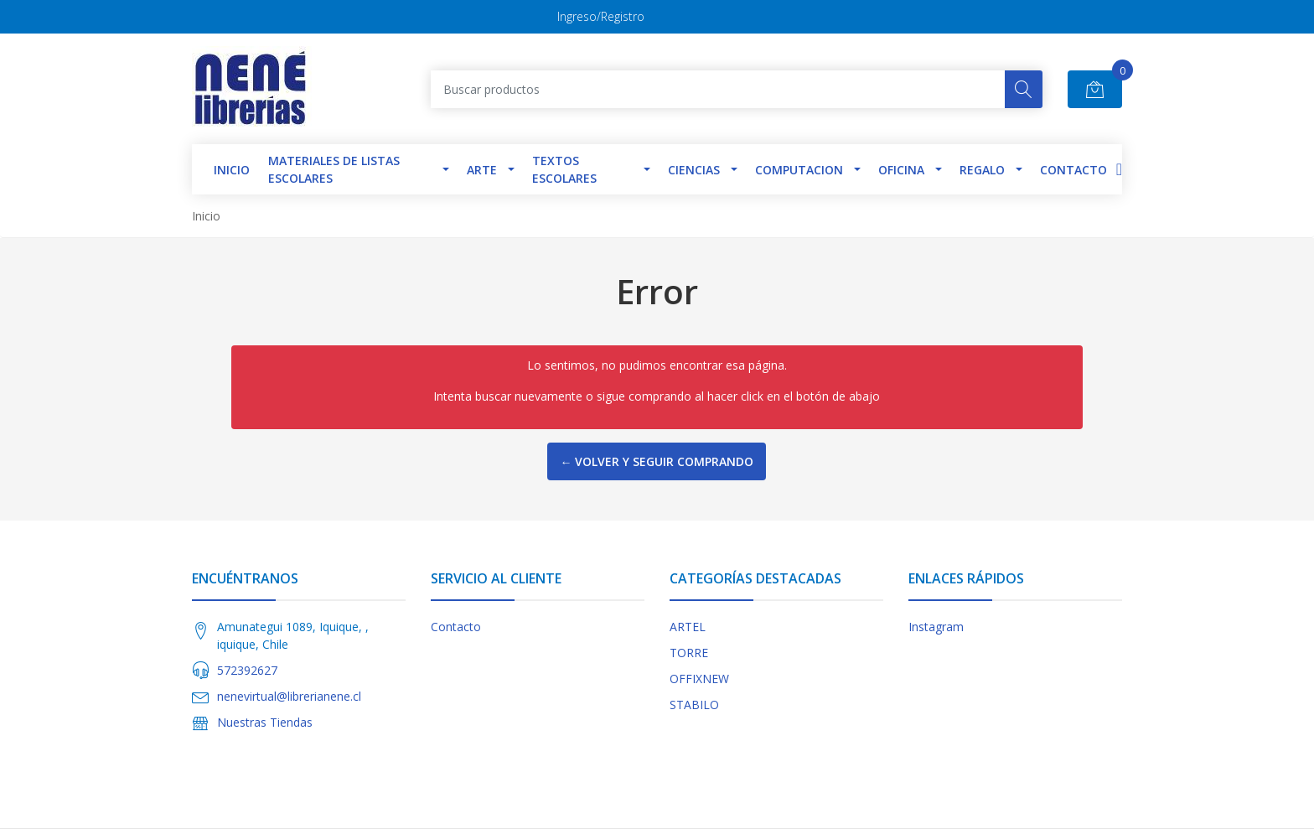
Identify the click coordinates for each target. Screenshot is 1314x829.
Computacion (799, 170)
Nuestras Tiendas (265, 722)
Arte (482, 170)
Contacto (1073, 170)
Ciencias (694, 170)
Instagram (936, 627)
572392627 (247, 670)
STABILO (694, 704)
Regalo (982, 170)
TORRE (689, 653)
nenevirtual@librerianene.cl (289, 696)
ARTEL (688, 627)
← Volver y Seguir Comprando (656, 461)
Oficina (901, 170)
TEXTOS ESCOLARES (564, 169)
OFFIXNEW (699, 679)
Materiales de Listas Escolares (334, 169)
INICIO (232, 170)
